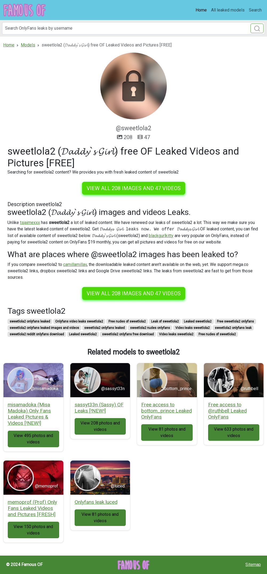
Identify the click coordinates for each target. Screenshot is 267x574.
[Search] (133, 28)
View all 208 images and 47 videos (134, 188)
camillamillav (75, 264)
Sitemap (253, 564)
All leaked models (228, 10)
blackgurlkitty (161, 235)
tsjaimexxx (30, 222)
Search (255, 10)
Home (201, 10)
